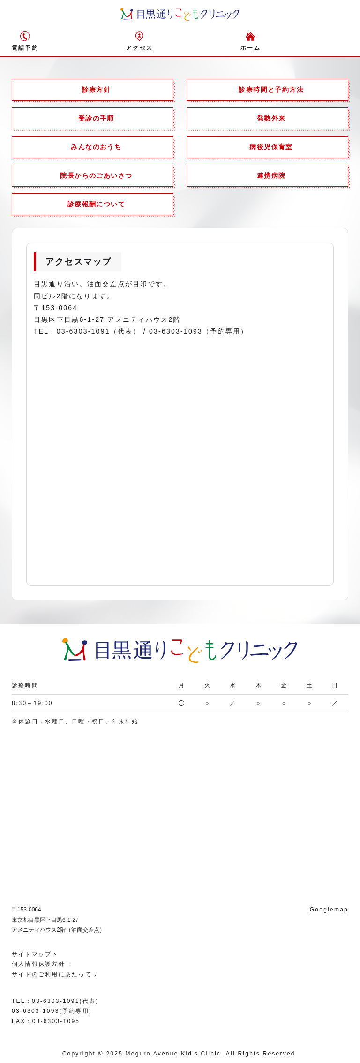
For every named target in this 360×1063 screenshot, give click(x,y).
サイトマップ (32, 954)
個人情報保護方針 (38, 964)
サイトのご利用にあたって (52, 974)
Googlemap (329, 909)
